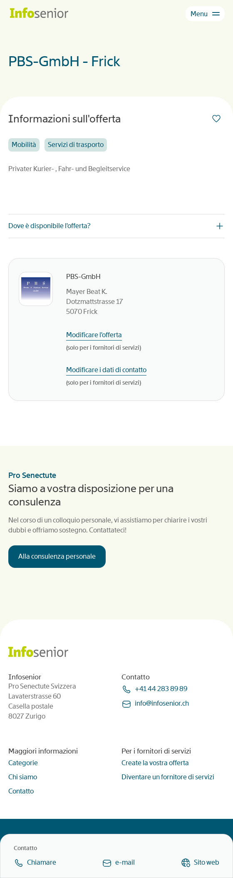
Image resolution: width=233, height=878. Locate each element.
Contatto (21, 791)
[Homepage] (39, 13)
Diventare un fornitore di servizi (167, 777)
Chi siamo (22, 777)
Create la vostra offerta (155, 763)
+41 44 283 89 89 (161, 688)
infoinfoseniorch (162, 703)
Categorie (23, 763)
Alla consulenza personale (57, 556)
